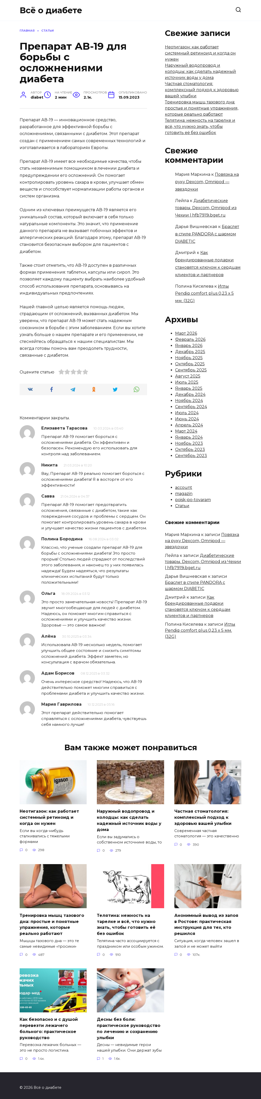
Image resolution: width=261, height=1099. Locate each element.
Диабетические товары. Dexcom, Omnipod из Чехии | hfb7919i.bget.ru (206, 208)
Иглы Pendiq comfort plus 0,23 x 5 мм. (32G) (204, 293)
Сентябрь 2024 (191, 406)
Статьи (182, 505)
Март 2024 (186, 431)
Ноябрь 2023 (189, 443)
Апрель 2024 (189, 425)
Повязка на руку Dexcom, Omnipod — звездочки (207, 182)
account (183, 487)
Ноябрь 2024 (189, 400)
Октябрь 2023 (190, 449)
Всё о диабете (51, 10)
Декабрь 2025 (190, 351)
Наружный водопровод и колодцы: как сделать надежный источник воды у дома (200, 71)
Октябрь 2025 (190, 363)
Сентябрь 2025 (191, 370)
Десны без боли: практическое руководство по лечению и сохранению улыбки (128, 1025)
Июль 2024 (187, 412)
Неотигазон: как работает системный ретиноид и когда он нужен (200, 53)
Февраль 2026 (190, 339)
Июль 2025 (186, 382)
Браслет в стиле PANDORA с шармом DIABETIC (207, 234)
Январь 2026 (188, 345)
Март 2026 (186, 333)
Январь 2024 (189, 437)
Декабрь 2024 (190, 394)
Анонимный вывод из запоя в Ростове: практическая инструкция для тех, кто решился (206, 922)
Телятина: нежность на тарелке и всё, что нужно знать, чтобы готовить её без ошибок (200, 126)
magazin (183, 493)
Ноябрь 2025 (189, 357)
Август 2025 (187, 376)
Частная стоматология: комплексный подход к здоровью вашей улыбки (202, 89)
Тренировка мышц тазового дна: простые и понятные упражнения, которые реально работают (201, 108)
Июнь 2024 (187, 419)
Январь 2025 (188, 388)
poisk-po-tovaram (193, 499)
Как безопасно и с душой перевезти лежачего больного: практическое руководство (49, 1025)
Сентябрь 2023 (191, 455)
